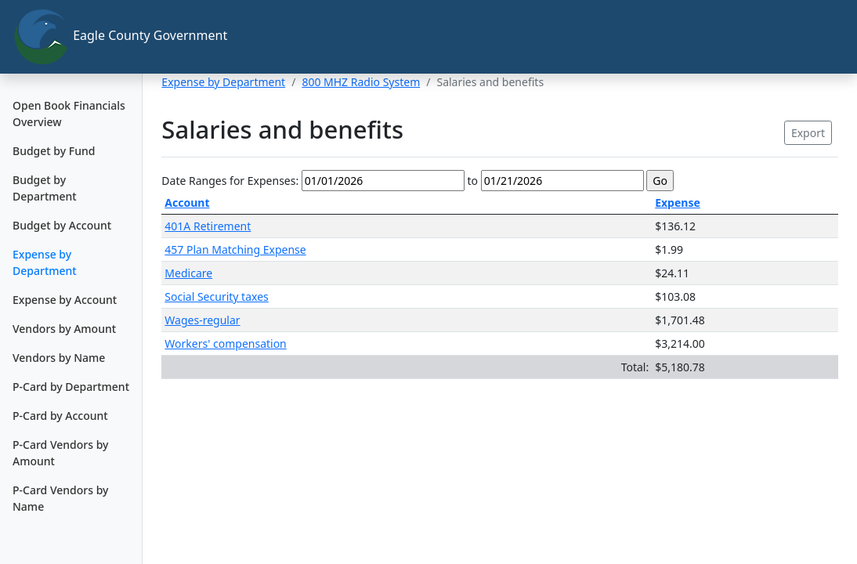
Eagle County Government (78, 36)
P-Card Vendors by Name (60, 498)
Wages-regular (202, 320)
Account (187, 202)
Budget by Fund (54, 150)
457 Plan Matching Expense (235, 249)
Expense (677, 202)
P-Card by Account (60, 415)
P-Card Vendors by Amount (60, 452)
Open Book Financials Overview (69, 113)
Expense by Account (65, 299)
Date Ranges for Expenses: (229, 180)
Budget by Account (62, 225)
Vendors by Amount (64, 328)
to (472, 180)
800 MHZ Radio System (361, 81)
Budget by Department (45, 188)
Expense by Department (45, 262)
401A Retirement (208, 226)
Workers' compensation (225, 343)
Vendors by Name (59, 357)
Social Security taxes (216, 296)
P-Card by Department (71, 386)
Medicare (188, 273)
